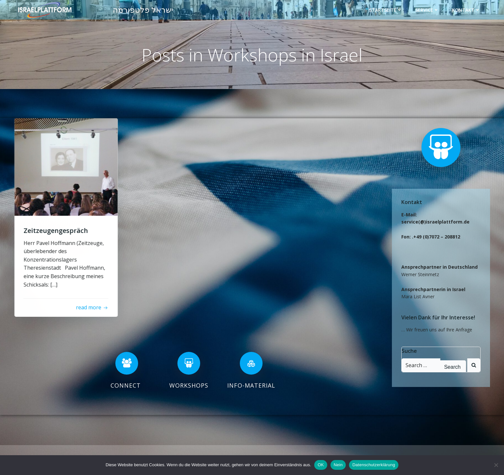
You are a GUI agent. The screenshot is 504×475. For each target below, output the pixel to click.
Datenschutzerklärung (373, 464)
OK (320, 464)
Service (427, 9)
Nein (338, 464)
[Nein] (496, 465)
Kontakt (466, 9)
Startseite (386, 9)
